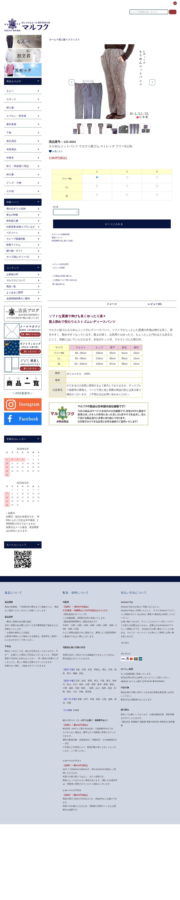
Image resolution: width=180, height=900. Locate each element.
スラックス (74, 39)
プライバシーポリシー (102, 861)
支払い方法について (101, 840)
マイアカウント (142, 834)
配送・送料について (101, 845)
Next (152, 82)
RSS (94, 871)
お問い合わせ (133, 5)
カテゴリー (98, 5)
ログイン (162, 5)
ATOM (100, 871)
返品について (57, 240)
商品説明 (69, 306)
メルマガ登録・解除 (101, 866)
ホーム (85, 5)
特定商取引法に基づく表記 (62, 243)
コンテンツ (149, 5)
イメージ (112, 306)
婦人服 (62, 39)
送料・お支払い (115, 5)
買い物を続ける (57, 287)
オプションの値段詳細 (60, 237)
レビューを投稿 (57, 270)
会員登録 (139, 840)
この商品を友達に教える (60, 278)
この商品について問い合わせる (63, 283)
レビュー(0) (155, 306)
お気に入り (56, 153)
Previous (72, 82)
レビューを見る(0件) (59, 267)
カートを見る (141, 850)
